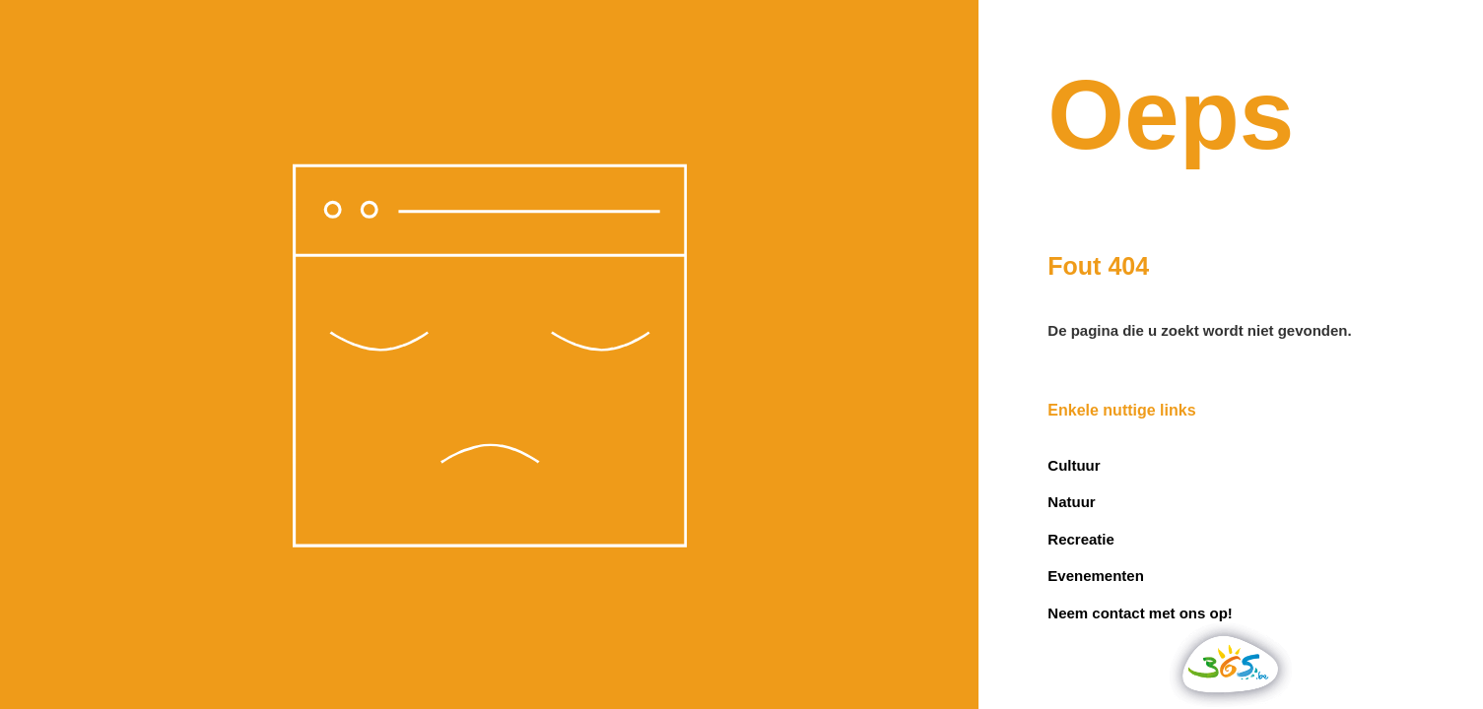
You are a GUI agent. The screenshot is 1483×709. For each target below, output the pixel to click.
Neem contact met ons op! (1140, 613)
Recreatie (1080, 539)
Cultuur (1073, 465)
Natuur (1071, 501)
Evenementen (1095, 575)
